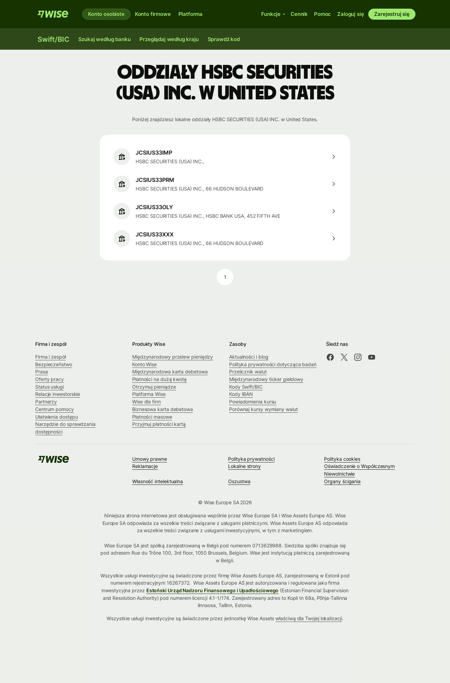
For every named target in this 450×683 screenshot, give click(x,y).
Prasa (41, 371)
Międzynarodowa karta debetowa (170, 371)
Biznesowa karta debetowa (162, 409)
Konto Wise (144, 364)
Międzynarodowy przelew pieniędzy (172, 357)
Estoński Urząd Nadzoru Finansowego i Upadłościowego (212, 590)
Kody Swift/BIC (246, 387)
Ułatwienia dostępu (56, 417)
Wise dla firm (146, 401)
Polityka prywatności (251, 459)
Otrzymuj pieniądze (154, 387)
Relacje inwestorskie (57, 394)
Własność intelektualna (157, 481)
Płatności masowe (152, 417)
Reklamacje (145, 466)
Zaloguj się (350, 14)
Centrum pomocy (54, 409)
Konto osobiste (106, 14)
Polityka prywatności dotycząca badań (272, 364)
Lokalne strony (244, 466)
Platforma (190, 14)
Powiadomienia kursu (252, 401)
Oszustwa (239, 481)
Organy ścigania (342, 481)
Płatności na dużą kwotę (159, 379)
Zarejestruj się (392, 14)
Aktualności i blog (248, 357)
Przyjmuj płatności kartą (159, 424)
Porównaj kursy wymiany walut (263, 409)
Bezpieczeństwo (53, 364)
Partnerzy (46, 401)
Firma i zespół (50, 357)
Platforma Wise (149, 394)
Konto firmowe (153, 14)
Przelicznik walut (248, 371)
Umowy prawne (149, 459)
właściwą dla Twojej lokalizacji (308, 618)
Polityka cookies (342, 459)
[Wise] (53, 14)
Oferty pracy (49, 379)
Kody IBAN (241, 394)
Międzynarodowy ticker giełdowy (266, 379)
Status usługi (49, 387)
